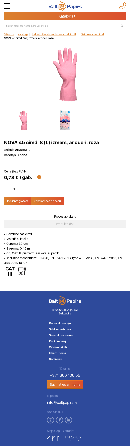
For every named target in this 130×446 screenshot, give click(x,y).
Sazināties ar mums (65, 384)
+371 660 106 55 (65, 375)
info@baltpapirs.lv (62, 402)
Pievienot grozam (17, 201)
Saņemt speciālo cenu (47, 201)
